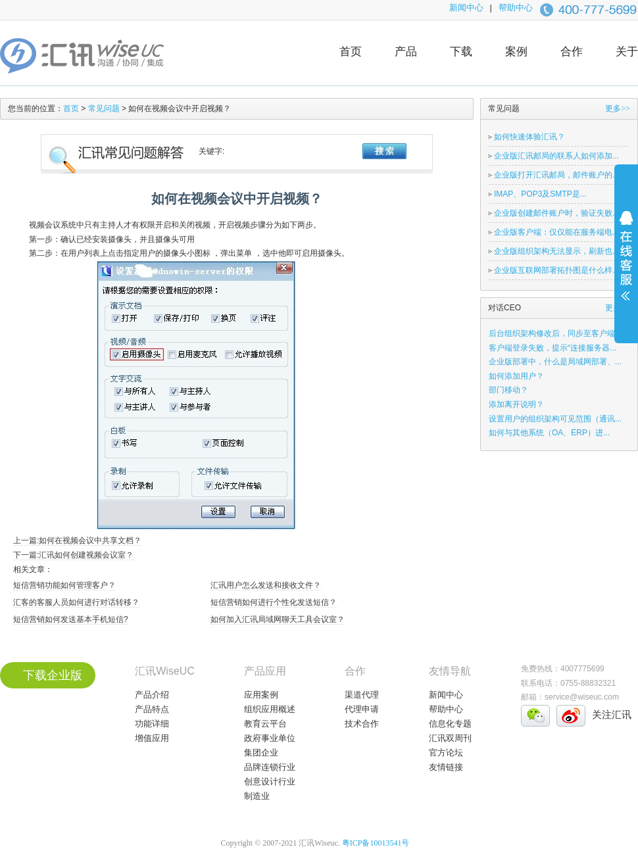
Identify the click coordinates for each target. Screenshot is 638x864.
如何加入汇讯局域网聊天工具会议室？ (277, 619)
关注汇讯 (611, 714)
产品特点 (152, 709)
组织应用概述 (269, 709)
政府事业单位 (269, 738)
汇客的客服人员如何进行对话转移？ (76, 602)
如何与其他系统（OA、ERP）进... (549, 432)
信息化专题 (450, 724)
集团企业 (261, 752)
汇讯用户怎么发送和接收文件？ (265, 585)
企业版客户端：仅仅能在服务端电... (556, 232)
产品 (406, 51)
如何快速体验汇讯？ (529, 136)
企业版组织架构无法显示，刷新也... (556, 251)
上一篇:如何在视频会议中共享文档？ (77, 540)
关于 (627, 51)
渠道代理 (362, 695)
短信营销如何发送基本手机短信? (70, 619)
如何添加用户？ (516, 376)
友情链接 (446, 767)
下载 (461, 51)
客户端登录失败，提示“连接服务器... (552, 347)
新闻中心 (466, 7)
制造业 (257, 796)
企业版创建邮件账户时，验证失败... (556, 213)
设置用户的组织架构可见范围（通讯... (555, 418)
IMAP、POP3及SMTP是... (540, 194)
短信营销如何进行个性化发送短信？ (273, 602)
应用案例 (261, 695)
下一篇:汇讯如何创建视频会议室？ (73, 555)
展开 (626, 264)
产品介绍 (152, 695)
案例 (516, 51)
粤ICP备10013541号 (376, 843)
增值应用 (152, 738)
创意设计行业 (269, 781)
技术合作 (362, 724)
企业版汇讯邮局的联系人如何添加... (556, 155)
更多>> (617, 108)
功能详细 (152, 724)
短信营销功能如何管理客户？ (64, 585)
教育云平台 (265, 724)
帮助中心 (516, 7)
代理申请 (362, 709)
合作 (571, 51)
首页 (350, 51)
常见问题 (104, 108)
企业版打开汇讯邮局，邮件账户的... (556, 175)
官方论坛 (446, 752)
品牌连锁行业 (269, 767)
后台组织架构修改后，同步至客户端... (555, 333)
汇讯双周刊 (450, 738)
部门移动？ (508, 390)
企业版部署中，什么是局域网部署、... (555, 361)
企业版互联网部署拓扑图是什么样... (556, 270)
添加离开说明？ (516, 404)
